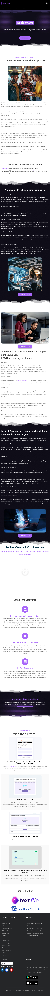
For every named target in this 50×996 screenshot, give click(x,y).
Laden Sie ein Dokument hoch (25, 707)
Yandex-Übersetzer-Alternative (34, 928)
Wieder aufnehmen (6, 950)
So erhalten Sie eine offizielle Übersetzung (37, 967)
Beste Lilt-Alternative (32, 935)
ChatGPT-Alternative (32, 921)
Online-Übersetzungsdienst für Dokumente (34, 170)
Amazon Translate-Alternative (34, 930)
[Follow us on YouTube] (11, 970)
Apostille (4, 955)
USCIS (3, 952)
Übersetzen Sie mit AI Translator (35, 972)
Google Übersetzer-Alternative (34, 923)
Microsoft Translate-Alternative (35, 933)
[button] (25, 572)
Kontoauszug (5, 943)
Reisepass (4, 935)
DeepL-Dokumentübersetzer (34, 926)
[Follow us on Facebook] (7, 970)
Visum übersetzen (6, 945)
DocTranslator (4, 8)
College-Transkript (6, 940)
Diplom (3, 938)
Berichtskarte (5, 933)
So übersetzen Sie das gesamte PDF (36, 970)
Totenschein (5, 930)
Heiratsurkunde (6, 926)
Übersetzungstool (22, 380)
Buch (3, 947)
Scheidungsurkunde (7, 928)
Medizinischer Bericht (7, 921)
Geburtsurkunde (6, 923)
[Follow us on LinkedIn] (2, 970)
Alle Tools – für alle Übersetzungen (15, 8)
